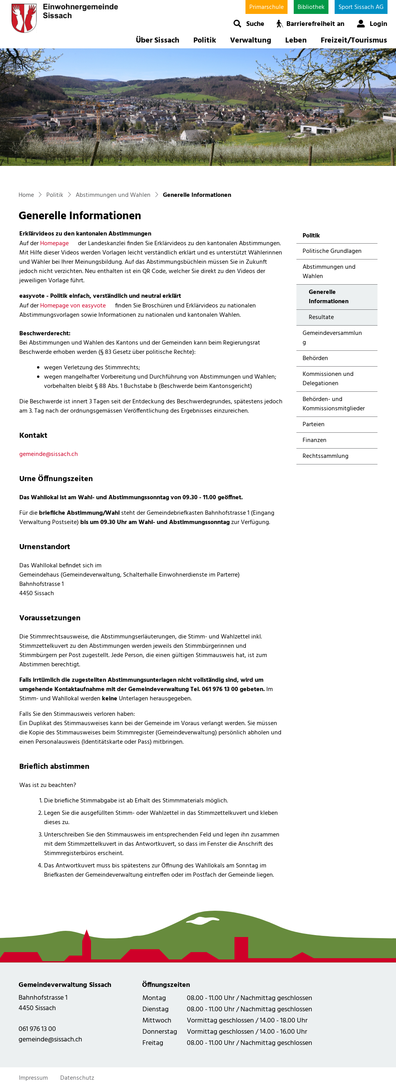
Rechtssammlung (326, 456)
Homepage (58, 244)
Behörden (315, 358)
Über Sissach (157, 40)
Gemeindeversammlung (332, 338)
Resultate (321, 317)
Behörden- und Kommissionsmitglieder (334, 404)
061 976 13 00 (37, 1029)
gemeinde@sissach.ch (48, 454)
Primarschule (266, 7)
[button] (248, 23)
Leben (296, 40)
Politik (204, 40)
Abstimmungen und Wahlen (329, 272)
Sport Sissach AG (361, 7)
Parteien (314, 425)
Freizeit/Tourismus (354, 40)
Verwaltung (250, 40)
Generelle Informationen (329, 298)
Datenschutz (77, 1078)
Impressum (33, 1078)
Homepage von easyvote (76, 306)
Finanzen (315, 440)
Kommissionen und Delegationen (328, 379)
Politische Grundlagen (332, 251)
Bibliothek (311, 7)
